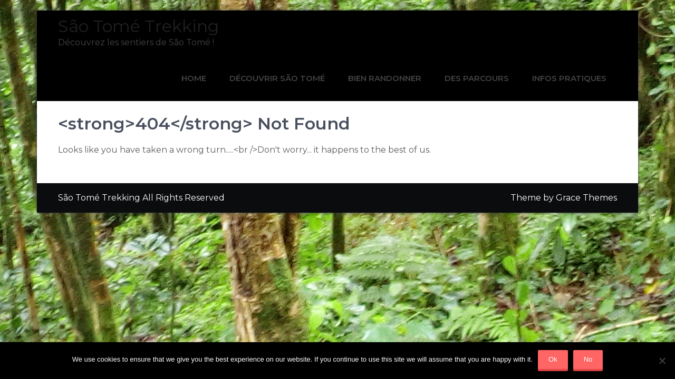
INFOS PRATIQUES (569, 78)
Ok (552, 359)
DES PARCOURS (477, 78)
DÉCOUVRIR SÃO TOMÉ (277, 78)
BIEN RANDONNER (384, 78)
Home (193, 78)
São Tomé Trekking (138, 26)
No (588, 359)
